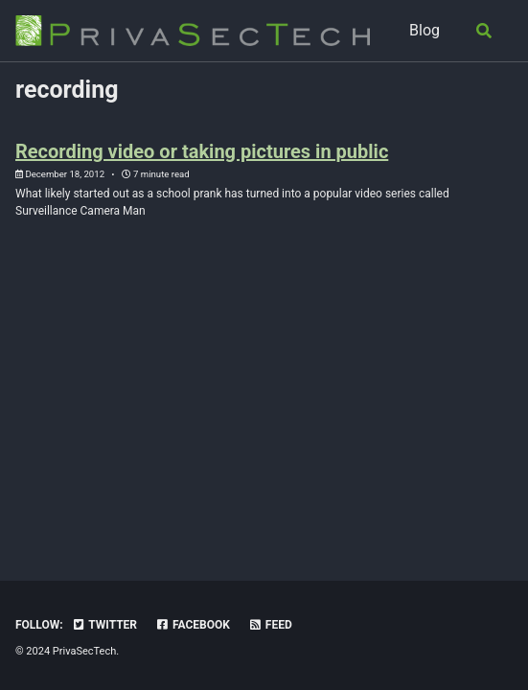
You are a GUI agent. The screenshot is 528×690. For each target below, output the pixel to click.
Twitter (104, 625)
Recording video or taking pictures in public (201, 151)
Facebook (192, 625)
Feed (270, 625)
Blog (424, 30)
